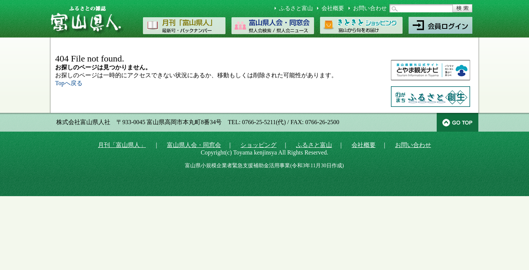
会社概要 (333, 8)
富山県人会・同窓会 (194, 145)
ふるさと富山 (296, 8)
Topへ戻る (69, 83)
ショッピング (258, 145)
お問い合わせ (370, 8)
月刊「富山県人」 (122, 145)
